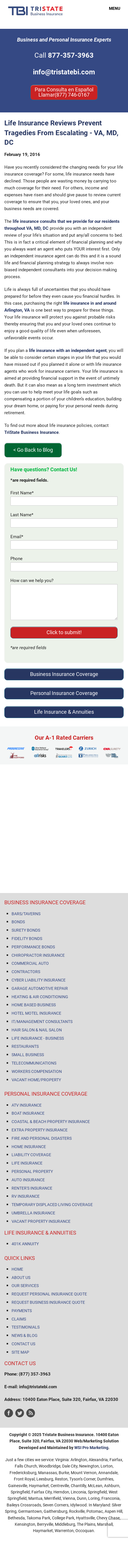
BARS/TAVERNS (26, 913)
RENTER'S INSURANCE (32, 1188)
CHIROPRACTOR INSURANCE (38, 955)
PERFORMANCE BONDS (33, 947)
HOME (17, 1269)
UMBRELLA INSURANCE (33, 1213)
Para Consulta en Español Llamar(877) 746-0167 (64, 92)
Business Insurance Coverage (64, 674)
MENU (111, 8)
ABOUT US (21, 1277)
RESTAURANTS (25, 1046)
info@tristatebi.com (64, 72)
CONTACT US (23, 1344)
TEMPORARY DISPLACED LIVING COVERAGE (52, 1204)
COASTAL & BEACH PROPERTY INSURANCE (51, 1121)
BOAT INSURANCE (28, 1113)
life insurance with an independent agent (68, 350)
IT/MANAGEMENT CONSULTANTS (42, 1021)
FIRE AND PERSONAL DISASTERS (42, 1138)
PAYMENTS (22, 1310)
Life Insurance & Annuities (64, 712)
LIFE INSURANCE (27, 1163)
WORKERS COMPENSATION (37, 1071)
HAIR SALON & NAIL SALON (37, 1030)
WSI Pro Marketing (91, 1447)
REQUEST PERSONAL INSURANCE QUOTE (49, 1294)
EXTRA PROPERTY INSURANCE (40, 1130)
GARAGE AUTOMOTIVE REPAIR (40, 988)
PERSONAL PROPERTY (32, 1171)
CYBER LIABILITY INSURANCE (39, 980)
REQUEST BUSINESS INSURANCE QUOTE (48, 1302)
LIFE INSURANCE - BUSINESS (38, 1038)
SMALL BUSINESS (28, 1054)
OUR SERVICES (25, 1285)
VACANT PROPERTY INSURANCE (41, 1221)
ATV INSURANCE (27, 1105)
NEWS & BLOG (25, 1335)
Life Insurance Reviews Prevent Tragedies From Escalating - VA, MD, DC (61, 132)
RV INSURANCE (26, 1196)
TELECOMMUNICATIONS (34, 1063)
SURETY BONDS (26, 930)
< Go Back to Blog (33, 450)
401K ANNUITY (25, 1244)
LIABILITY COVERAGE (31, 1154)
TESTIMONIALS (26, 1327)
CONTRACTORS (26, 971)
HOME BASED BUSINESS (34, 1005)
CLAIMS (19, 1319)
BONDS (18, 922)
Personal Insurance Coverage (64, 693)
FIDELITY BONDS (27, 938)
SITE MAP (20, 1352)
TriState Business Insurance (31, 432)
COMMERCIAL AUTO (30, 963)
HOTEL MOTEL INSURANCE (36, 1013)
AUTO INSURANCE (28, 1180)
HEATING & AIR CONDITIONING (40, 996)
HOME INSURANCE (29, 1146)
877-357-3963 (71, 55)
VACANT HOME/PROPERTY (36, 1079)
